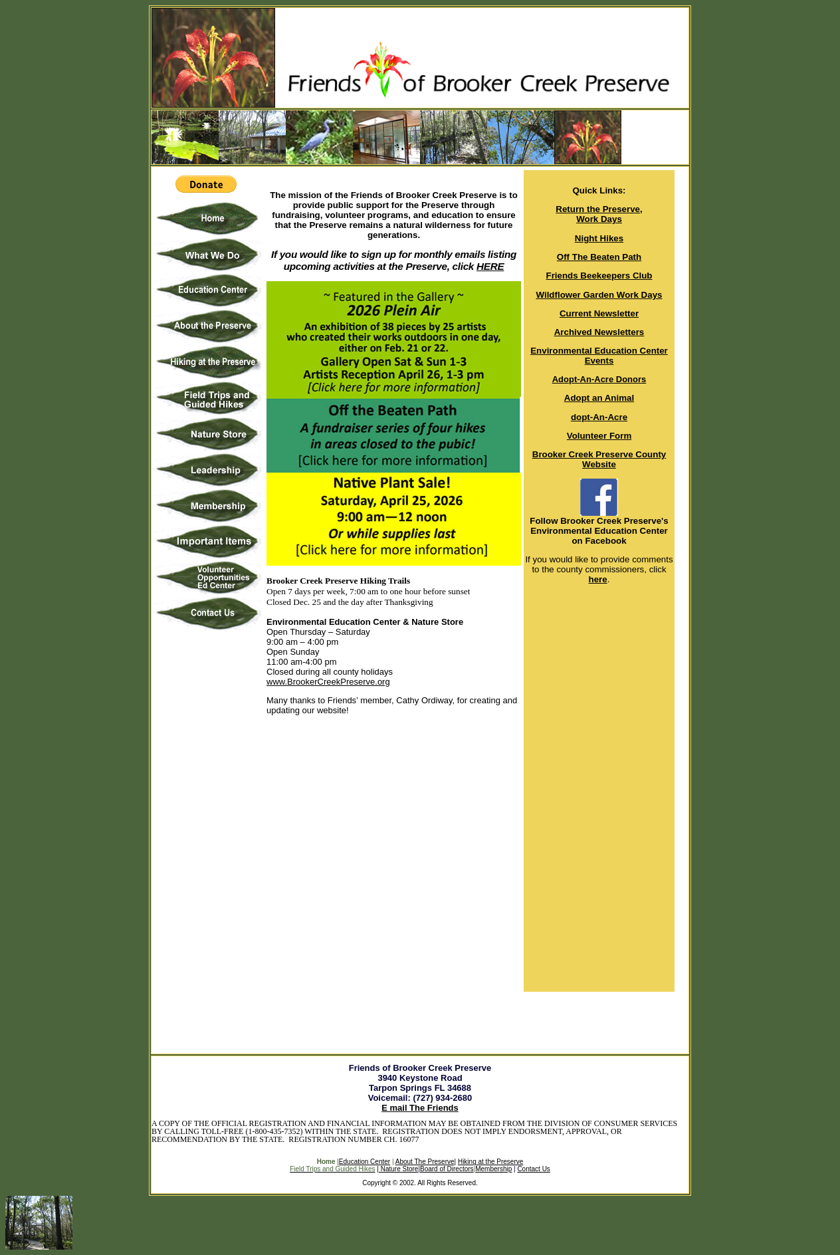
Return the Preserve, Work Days (599, 214)
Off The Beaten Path (599, 257)
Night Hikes (599, 238)
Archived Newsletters (599, 332)
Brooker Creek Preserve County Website (599, 459)
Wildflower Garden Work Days (599, 295)
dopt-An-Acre (599, 417)
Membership (493, 1169)
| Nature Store (397, 1169)
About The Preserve (425, 1161)
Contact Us (533, 1169)
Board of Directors (447, 1169)
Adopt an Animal (599, 398)
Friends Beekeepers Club (599, 276)
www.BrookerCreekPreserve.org (328, 682)
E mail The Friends (420, 1108)
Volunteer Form (599, 436)
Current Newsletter (599, 313)
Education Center (364, 1161)
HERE (490, 266)
